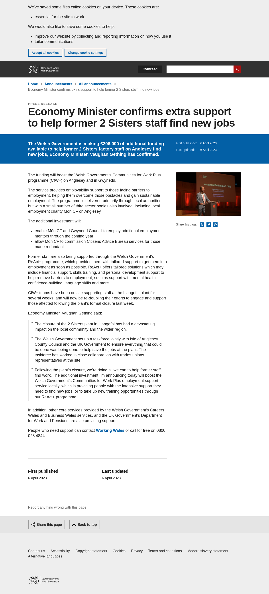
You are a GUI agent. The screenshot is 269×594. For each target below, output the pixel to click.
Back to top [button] (87, 524)
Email (215, 224)
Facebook (208, 224)
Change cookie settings (85, 52)
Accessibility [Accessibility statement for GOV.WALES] (60, 551)
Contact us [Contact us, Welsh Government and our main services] (36, 551)
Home (33, 84)
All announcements (95, 84)
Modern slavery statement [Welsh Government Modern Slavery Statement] (207, 551)
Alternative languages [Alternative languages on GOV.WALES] (45, 556)
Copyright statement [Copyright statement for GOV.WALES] (91, 551)
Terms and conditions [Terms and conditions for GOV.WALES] (165, 551)
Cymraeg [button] (150, 69)
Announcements (58, 84)
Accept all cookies (45, 52)
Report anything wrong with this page (57, 507)
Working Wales (110, 430)
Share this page (49, 524)
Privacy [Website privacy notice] (137, 551)
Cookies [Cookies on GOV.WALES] (119, 551)
